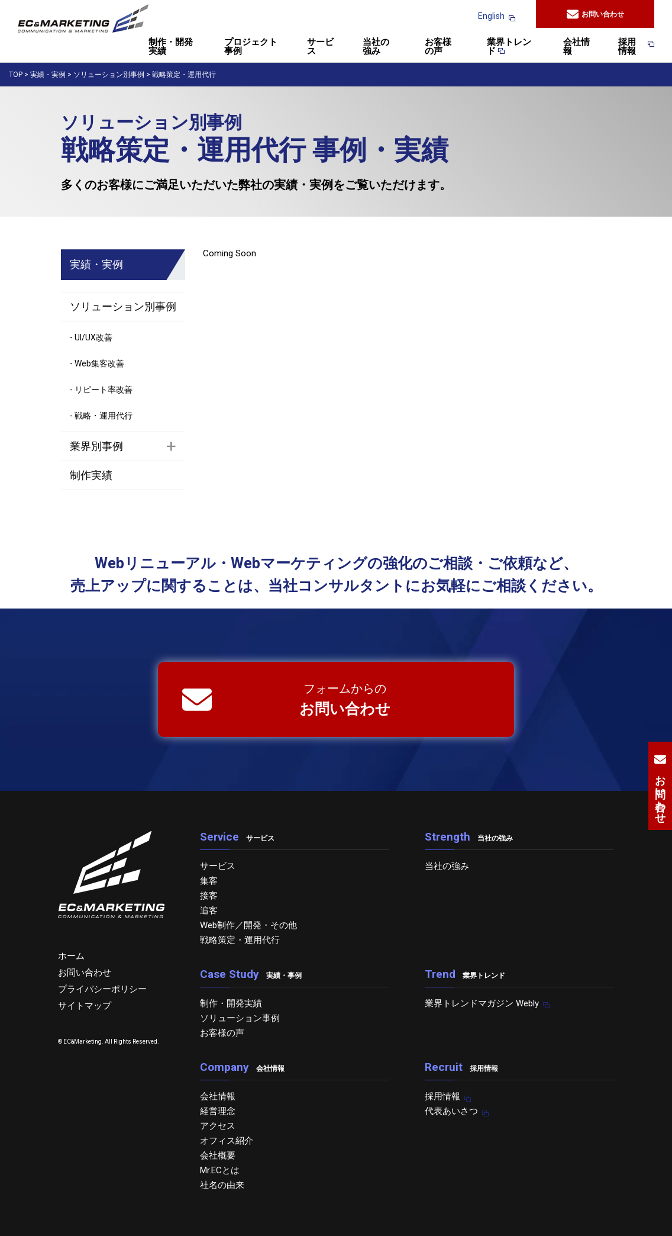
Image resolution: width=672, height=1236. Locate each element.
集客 (209, 881)
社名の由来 (222, 1185)
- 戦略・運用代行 (101, 415)
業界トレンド (509, 47)
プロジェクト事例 (250, 47)
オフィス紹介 (226, 1140)
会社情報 (576, 47)
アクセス (217, 1126)
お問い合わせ (595, 14)
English (491, 16)
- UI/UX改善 (91, 337)
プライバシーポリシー (102, 989)
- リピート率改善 (101, 389)
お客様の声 (438, 47)
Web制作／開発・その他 (248, 925)
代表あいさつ (451, 1111)
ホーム (71, 956)
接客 (209, 895)
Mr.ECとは (220, 1170)
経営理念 (217, 1111)
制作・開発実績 (170, 47)
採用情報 (631, 47)
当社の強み (376, 47)
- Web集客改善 (97, 363)
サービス (320, 47)
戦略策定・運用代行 (240, 940)
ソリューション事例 (240, 1018)
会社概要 (217, 1155)
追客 (209, 910)
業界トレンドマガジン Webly (482, 1003)
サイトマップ (84, 1005)
